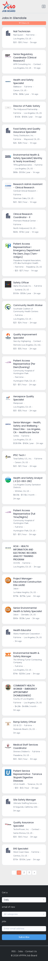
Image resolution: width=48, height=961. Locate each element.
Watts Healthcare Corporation (26, 634)
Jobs (20, 951)
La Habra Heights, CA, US (24, 592)
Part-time (30, 35)
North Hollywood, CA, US (24, 228)
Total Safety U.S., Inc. (22, 459)
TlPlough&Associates (22, 165)
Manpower (18, 403)
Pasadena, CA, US (34, 267)
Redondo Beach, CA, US (24, 729)
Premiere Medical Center (24, 221)
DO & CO (17, 725)
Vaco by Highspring (22, 341)
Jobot (15, 588)
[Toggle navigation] (43, 6)
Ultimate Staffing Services (25, 803)
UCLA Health (19, 784)
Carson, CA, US (19, 90)
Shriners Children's (21, 751)
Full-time (28, 87)
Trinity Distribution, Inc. (23, 135)
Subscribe (24, 937)
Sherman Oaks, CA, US (23, 198)
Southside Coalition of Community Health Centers (25, 310)
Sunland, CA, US (22, 290)
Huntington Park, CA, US (24, 381)
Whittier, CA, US (22, 491)
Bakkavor (17, 87)
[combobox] (24, 899)
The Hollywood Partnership (25, 109)
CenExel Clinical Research (24, 191)
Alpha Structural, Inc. (22, 286)
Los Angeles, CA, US (22, 38)
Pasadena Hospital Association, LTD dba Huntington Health (27, 261)
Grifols (16, 436)
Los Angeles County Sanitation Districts (27, 486)
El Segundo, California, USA (25, 807)
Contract (37, 64)
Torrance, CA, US (35, 784)
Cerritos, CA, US (20, 856)
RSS (14, 951)
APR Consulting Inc (22, 64)
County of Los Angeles (23, 699)
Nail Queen (18, 35)
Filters (24, 23)
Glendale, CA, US (28, 614)
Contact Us (31, 951)
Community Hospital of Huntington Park (23, 372)
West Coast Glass (21, 852)
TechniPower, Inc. (21, 829)
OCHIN (16, 563)
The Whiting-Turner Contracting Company (27, 661)
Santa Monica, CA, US (22, 833)
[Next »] (34, 872)
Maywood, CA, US (32, 139)
